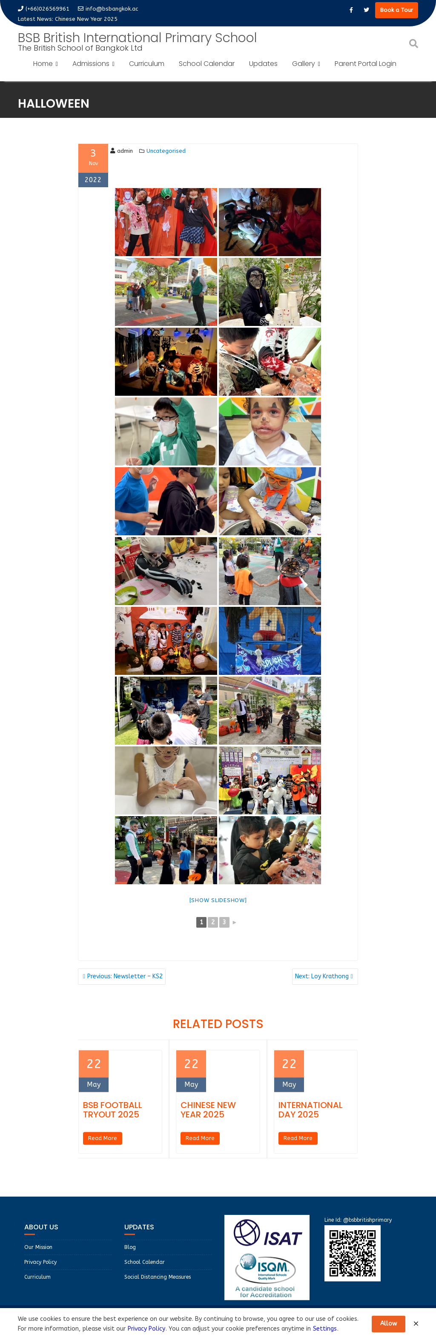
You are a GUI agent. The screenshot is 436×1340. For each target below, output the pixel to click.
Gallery (303, 64)
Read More (102, 1143)
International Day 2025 (310, 1115)
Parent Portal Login (365, 64)
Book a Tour (396, 10)
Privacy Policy (40, 1267)
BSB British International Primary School (137, 38)
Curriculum (146, 64)
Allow (388, 1323)
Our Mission (38, 1252)
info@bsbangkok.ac (108, 9)
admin (121, 151)
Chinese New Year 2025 (86, 19)
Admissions (90, 64)
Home (43, 64)
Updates (263, 64)
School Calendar (207, 64)
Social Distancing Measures (157, 1282)
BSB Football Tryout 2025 (112, 1115)
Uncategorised (166, 151)
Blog (130, 1252)
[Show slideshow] (218, 900)
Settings (325, 1328)
